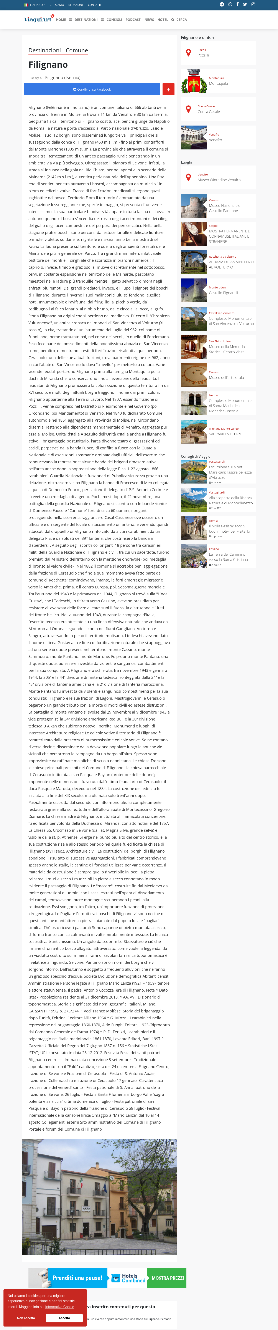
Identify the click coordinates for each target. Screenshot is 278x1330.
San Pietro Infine (219, 341)
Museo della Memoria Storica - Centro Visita (227, 349)
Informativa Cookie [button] (59, 1307)
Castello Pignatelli (223, 292)
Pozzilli (202, 50)
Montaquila (216, 78)
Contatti (94, 5)
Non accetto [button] (26, 1318)
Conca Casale (206, 106)
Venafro (214, 134)
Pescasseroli (217, 462)
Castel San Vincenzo (222, 313)
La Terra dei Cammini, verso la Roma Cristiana (228, 557)
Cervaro (214, 372)
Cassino (214, 549)
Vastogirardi (217, 492)
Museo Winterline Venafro (219, 179)
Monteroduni (217, 287)
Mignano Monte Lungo (224, 429)
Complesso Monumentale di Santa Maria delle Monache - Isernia (230, 405)
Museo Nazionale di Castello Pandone (225, 208)
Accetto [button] (64, 1318)
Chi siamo (57, 5)
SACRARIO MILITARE (225, 433)
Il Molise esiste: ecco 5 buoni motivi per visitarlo (229, 528)
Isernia (213, 395)
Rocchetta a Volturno (222, 256)
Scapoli (213, 226)
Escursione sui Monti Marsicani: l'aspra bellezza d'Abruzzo (230, 472)
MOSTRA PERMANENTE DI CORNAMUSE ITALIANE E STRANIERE (230, 236)
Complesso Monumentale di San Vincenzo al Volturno (231, 321)
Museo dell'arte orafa (226, 377)
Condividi (92, 89)
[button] (35, 5)
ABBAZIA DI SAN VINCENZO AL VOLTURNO (231, 264)
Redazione (76, 5)
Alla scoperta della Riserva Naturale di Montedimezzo (231, 500)
